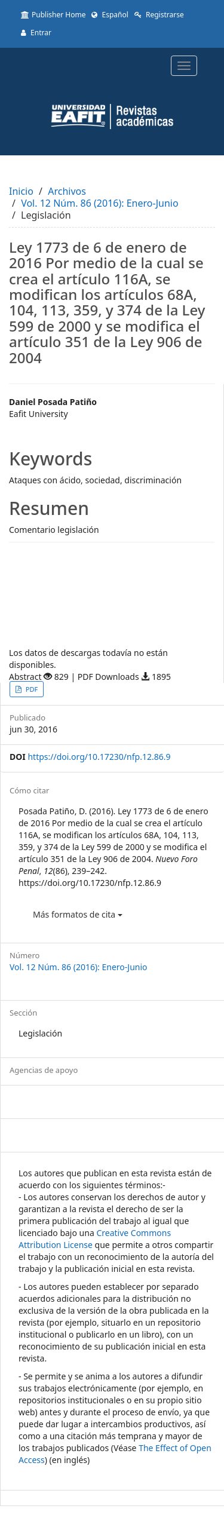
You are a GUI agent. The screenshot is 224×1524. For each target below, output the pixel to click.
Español (109, 15)
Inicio (21, 191)
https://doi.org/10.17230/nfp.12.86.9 (98, 756)
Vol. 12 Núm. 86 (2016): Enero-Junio (99, 203)
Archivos (67, 191)
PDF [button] (31, 689)
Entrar (36, 32)
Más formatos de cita (77, 914)
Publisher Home (53, 15)
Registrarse (159, 15)
